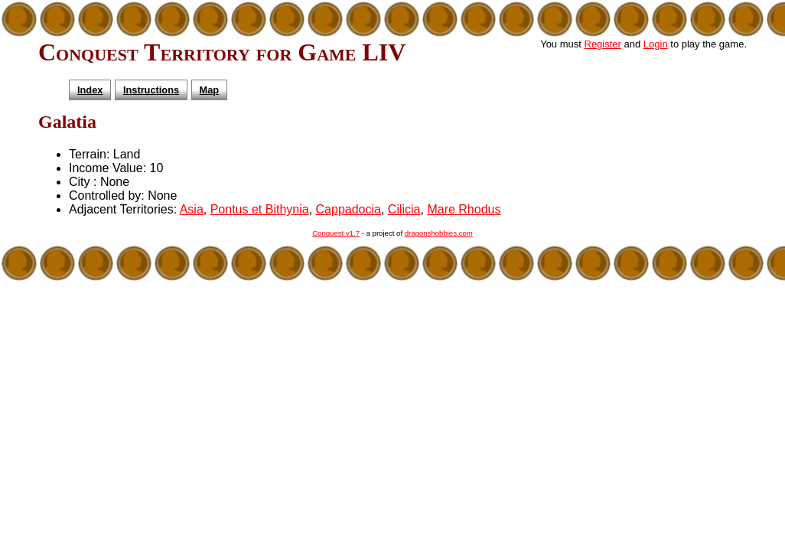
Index (90, 90)
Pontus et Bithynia (259, 209)
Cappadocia (348, 209)
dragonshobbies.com (439, 233)
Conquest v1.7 (336, 233)
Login (655, 44)
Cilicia (404, 209)
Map (210, 90)
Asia (192, 209)
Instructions (151, 90)
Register (603, 44)
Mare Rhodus (463, 209)
